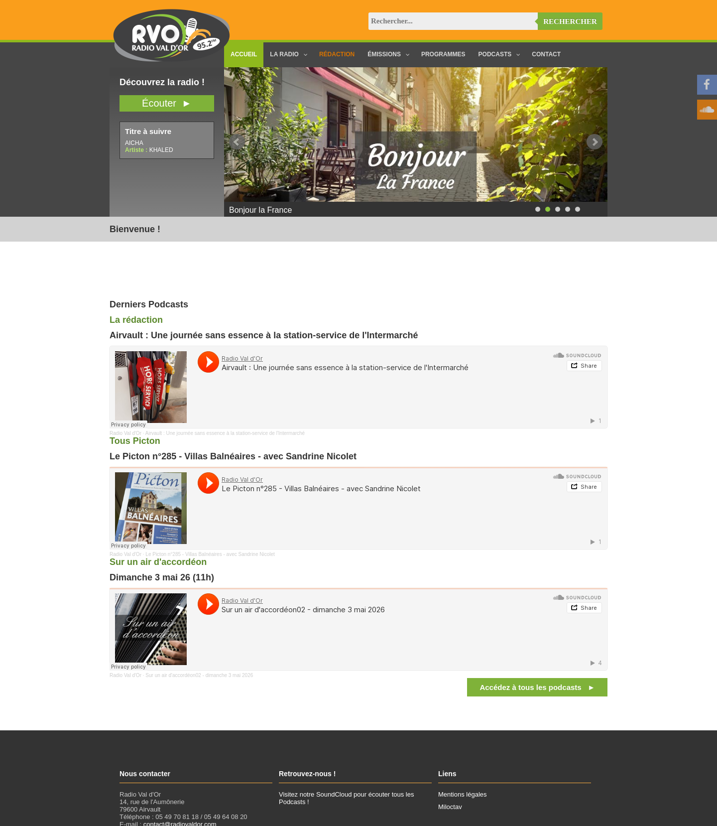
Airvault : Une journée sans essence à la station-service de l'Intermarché (225, 433)
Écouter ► (167, 103)
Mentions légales (462, 794)
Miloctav (450, 807)
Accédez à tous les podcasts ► (537, 687)
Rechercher (570, 21)
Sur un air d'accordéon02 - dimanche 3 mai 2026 (199, 675)
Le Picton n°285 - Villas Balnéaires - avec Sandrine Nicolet (210, 554)
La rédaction (136, 320)
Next (594, 142)
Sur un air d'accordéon (158, 562)
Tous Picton (135, 441)
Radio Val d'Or (125, 433)
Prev (237, 142)
